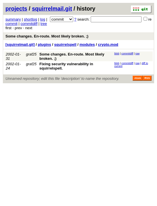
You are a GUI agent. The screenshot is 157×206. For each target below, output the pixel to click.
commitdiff (29, 23)
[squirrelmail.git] (20, 44)
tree (43, 23)
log (42, 19)
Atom (137, 78)
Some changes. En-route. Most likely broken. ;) (46, 36)
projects (16, 8)
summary (13, 19)
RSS (147, 78)
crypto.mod (108, 44)
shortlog (30, 19)
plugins (44, 44)
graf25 (31, 54)
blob (116, 53)
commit (11, 23)
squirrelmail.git (52, 8)
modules (87, 44)
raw (137, 53)
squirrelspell (65, 44)
